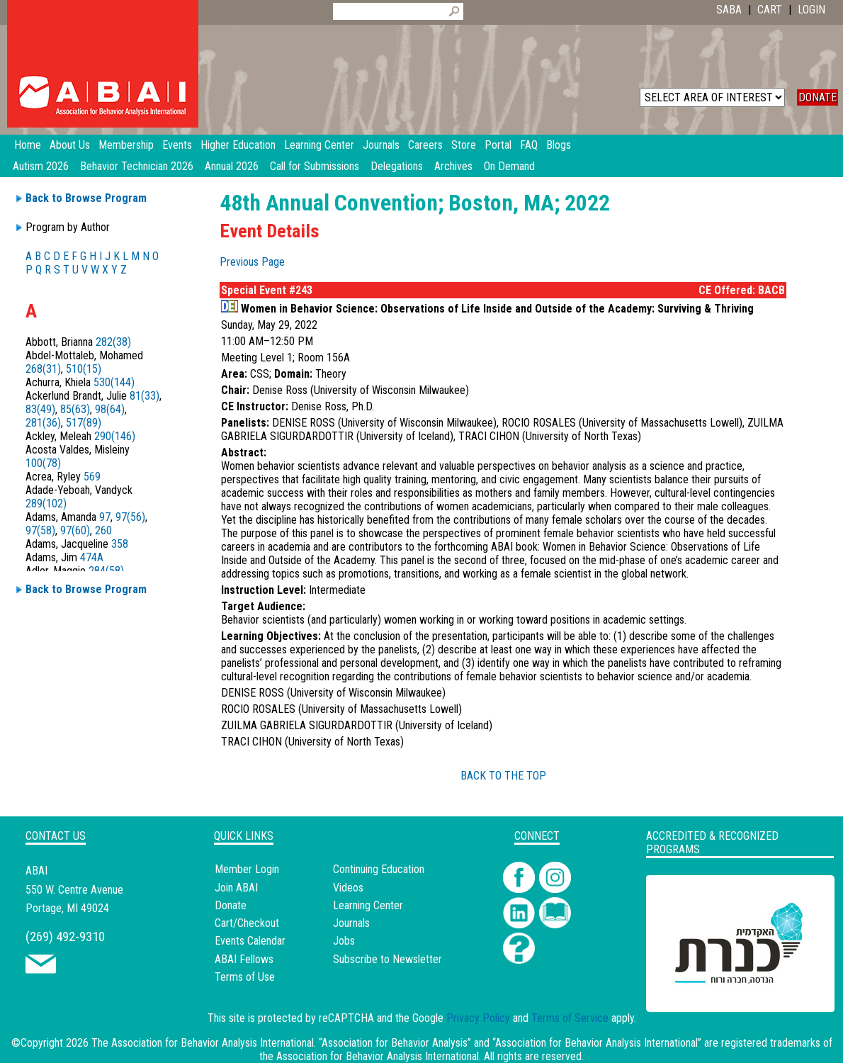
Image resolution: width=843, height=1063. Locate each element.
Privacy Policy (478, 1018)
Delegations (396, 166)
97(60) (75, 530)
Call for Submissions (314, 166)
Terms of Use (245, 977)
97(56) (130, 517)
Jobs (344, 940)
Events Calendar (250, 940)
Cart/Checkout (247, 923)
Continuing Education (378, 869)
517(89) (83, 422)
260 (103, 530)
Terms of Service (570, 1018)
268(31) (43, 369)
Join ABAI (236, 887)
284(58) (106, 571)
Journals (351, 923)
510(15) (83, 369)
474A (91, 557)
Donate (231, 905)
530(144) (114, 382)
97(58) (40, 530)
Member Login (247, 869)
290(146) (114, 436)
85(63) (75, 409)
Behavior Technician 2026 (136, 166)
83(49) (40, 409)
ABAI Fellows (244, 959)
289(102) (46, 503)
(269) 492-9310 (65, 936)
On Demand (509, 166)
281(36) (43, 422)
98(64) (110, 409)
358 (119, 544)
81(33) (144, 396)
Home (27, 145)
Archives (453, 166)
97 (105, 517)
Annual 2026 (232, 166)
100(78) (43, 463)
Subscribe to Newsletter (387, 959)
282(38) (113, 342)
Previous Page (252, 262)
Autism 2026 (41, 166)
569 (92, 476)
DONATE (817, 97)
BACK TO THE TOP (503, 775)
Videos (348, 887)
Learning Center (368, 905)
